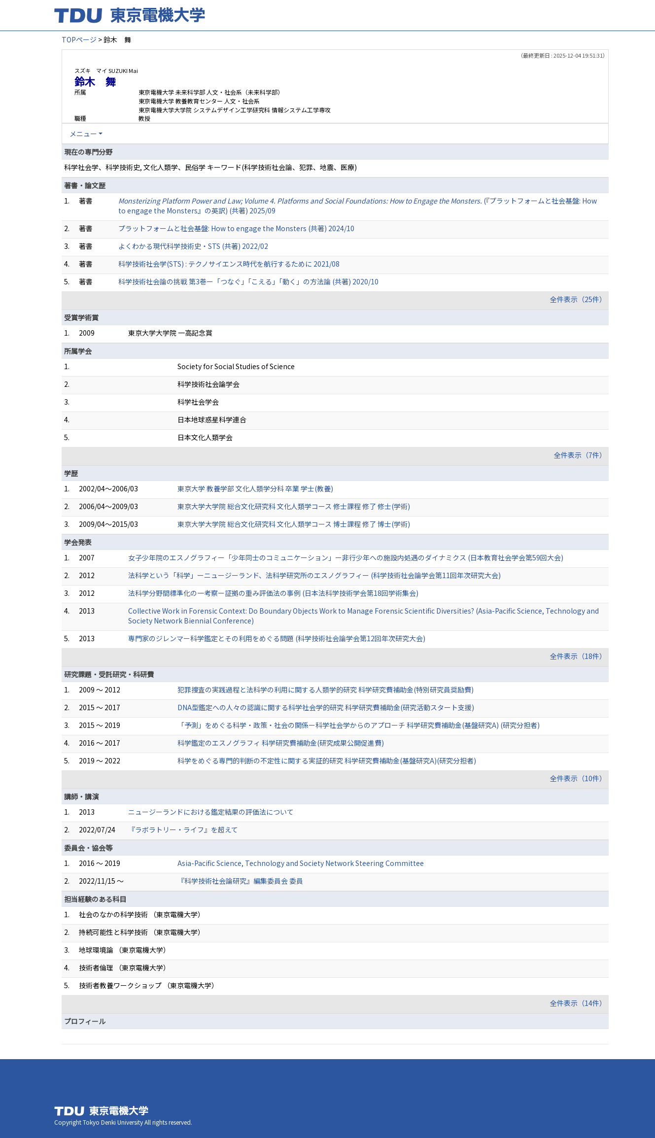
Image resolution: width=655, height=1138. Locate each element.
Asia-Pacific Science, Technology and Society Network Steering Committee (300, 863)
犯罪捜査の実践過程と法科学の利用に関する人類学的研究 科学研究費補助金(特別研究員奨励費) (325, 689)
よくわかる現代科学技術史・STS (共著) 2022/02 (193, 246)
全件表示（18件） (578, 656)
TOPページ (79, 39)
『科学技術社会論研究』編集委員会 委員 (240, 881)
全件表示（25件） (578, 299)
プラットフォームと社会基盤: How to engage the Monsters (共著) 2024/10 (236, 228)
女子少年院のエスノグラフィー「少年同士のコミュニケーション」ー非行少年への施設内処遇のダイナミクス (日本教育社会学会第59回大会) (345, 557)
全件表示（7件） (580, 455)
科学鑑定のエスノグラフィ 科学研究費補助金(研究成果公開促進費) (280, 743)
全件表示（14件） (578, 1003)
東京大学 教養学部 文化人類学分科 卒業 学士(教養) (255, 488)
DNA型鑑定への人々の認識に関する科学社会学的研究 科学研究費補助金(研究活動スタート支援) (325, 707)
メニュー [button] (83, 133)
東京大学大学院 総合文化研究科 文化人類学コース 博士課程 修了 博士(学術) (293, 524)
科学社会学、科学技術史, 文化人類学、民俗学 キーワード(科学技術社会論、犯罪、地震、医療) (210, 167)
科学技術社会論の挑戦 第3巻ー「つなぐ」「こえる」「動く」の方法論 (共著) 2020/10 (248, 281)
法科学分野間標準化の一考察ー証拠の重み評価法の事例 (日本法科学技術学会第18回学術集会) (273, 593)
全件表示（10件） (578, 778)
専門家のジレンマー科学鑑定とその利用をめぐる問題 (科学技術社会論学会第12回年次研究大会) (276, 638)
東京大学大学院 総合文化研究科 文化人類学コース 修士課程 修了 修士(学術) (293, 506)
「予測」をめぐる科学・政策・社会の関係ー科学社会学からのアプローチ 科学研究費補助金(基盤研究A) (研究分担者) (358, 725)
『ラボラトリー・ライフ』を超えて (183, 829)
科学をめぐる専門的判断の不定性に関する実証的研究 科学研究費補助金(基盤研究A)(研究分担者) (326, 760)
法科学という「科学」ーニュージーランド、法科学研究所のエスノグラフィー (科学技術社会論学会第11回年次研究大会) (314, 575)
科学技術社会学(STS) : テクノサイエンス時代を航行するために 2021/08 (229, 264)
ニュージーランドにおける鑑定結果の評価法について (211, 812)
